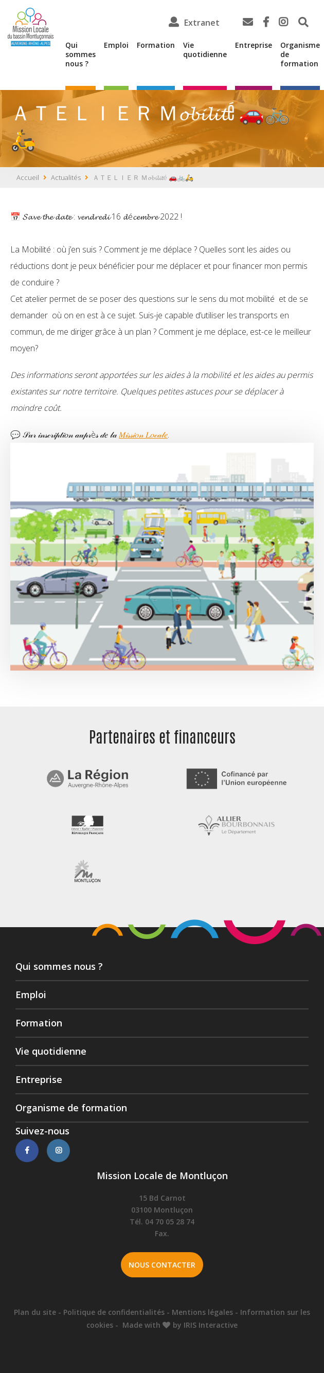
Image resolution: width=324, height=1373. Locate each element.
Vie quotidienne (205, 50)
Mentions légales (202, 1312)
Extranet (202, 22)
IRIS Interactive (211, 1325)
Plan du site (35, 1312)
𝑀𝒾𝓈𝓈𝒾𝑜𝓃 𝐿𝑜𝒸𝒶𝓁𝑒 (143, 434)
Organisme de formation (300, 54)
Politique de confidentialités (114, 1312)
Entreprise (253, 45)
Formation (156, 45)
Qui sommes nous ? (80, 54)
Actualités (66, 177)
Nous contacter (162, 1265)
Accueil (27, 177)
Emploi (116, 45)
